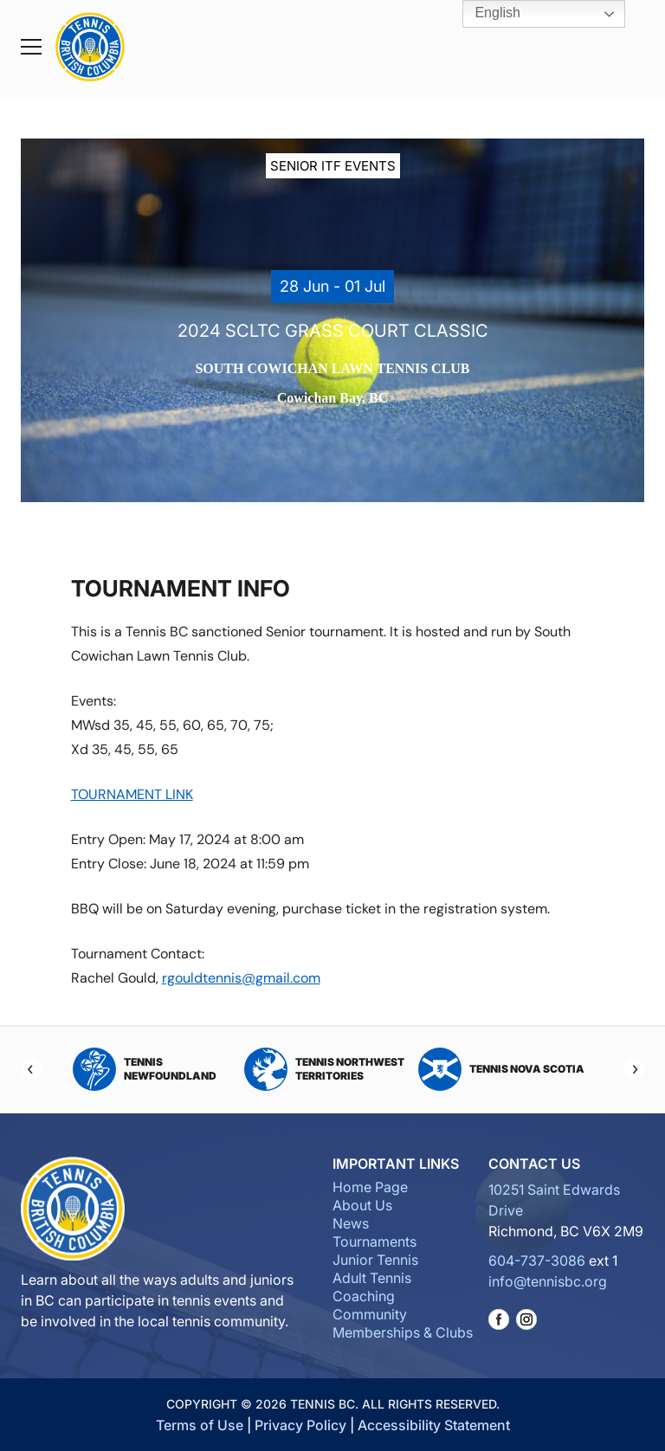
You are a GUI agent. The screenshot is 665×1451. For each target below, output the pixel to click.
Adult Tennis (371, 1278)
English (485, 13)
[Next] (633, 1069)
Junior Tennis (375, 1259)
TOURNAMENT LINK (132, 794)
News (350, 1223)
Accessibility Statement (434, 1425)
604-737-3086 (536, 1260)
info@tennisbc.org (547, 1281)
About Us (362, 1205)
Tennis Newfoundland (144, 1069)
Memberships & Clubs (402, 1332)
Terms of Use (199, 1425)
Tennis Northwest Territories (324, 1069)
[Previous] (31, 1069)
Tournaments (374, 1241)
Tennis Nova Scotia (501, 1069)
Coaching (363, 1296)
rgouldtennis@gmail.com (241, 978)
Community (369, 1314)
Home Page (370, 1187)
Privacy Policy (300, 1425)
